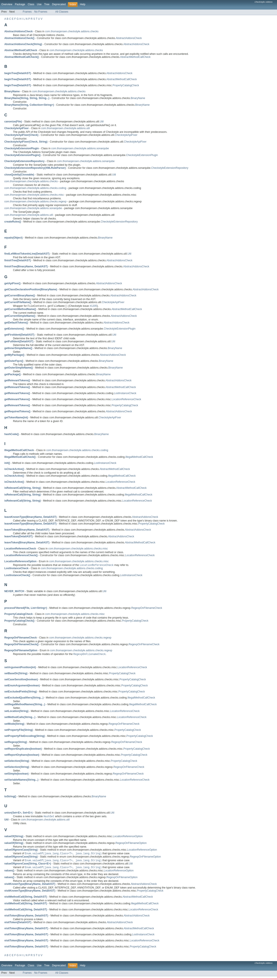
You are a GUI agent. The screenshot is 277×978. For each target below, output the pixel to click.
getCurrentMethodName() (20, 309)
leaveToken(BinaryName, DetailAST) (27, 529)
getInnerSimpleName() (18, 348)
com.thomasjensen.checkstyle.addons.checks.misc (34, 194)
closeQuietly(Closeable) (19, 174)
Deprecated (59, 4)
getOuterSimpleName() (18, 367)
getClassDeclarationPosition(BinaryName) (30, 289)
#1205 (93, 306)
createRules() (12, 221)
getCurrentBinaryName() (19, 295)
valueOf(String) (13, 837)
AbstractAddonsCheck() (19, 38)
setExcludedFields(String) (20, 692)
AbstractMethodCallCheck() (21, 56)
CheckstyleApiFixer (126, 134)
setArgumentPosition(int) (20, 668)
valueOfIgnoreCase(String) (21, 850)
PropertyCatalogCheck (126, 85)
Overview (6, 4)
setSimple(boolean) (16, 774)
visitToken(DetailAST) (17, 924)
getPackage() (12, 374)
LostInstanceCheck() (17, 575)
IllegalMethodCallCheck (139, 457)
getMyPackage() (14, 355)
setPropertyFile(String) (18, 730)
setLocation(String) (16, 711)
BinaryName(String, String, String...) (26, 98)
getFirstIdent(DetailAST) (19, 334)
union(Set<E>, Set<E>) (18, 813)
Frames (27, 11)
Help (82, 4)
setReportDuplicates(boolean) (23, 749)
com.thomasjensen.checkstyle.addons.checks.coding (35, 188)
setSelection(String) (16, 761)
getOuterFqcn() (13, 361)
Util (102, 121)
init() (7, 463)
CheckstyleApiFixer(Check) (21, 134)
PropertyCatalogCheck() (19, 621)
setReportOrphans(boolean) (21, 755)
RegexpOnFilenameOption (131, 844)
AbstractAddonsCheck (129, 38)
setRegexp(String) (15, 742)
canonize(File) (13, 121)
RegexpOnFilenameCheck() (21, 645)
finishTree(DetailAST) (17, 260)
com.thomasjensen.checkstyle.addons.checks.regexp (35, 201)
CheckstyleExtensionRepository (169, 167)
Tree (47, 4)
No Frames (40, 11)
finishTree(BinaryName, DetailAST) (26, 266)
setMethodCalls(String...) (19, 718)
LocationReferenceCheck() (21, 555)
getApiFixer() (12, 283)
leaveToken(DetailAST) (18, 536)
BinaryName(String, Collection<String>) (29, 104)
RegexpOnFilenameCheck (146, 608)
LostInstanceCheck (125, 393)
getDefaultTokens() (16, 322)
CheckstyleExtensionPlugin (142, 155)
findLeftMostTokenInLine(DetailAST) (27, 253)
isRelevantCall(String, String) (22, 488)
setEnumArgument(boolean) (22, 686)
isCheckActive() (14, 469)
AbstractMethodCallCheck (135, 56)
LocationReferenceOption (128, 837)
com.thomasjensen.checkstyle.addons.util (65, 128)
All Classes (61, 11)
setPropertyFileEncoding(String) (24, 736)
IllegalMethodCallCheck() (20, 457)
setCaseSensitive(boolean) (21, 680)
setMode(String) (14, 724)
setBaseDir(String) (15, 674)
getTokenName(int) (16, 417)
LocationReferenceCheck (126, 399)
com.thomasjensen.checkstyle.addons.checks (71, 31)
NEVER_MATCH (14, 591)
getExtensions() (14, 328)
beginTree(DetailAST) (17, 73)
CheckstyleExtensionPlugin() (22, 155)
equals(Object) (13, 237)
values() (9, 872)
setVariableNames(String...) (21, 780)
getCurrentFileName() (17, 302)
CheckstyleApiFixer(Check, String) (25, 141)
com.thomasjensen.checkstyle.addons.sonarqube (80, 148)
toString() (10, 797)
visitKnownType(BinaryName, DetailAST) (29, 885)
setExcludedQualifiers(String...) (23, 698)
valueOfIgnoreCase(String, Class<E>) (27, 865)
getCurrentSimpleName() (19, 316)
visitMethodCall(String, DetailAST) (25, 898)
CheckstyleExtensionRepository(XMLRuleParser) (35, 167)
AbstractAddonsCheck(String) (23, 44)
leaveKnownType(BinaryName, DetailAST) (30, 517)
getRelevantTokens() (17, 380)
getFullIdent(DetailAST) (18, 341)
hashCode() (11, 434)
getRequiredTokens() (17, 411)
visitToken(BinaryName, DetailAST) (26, 917)
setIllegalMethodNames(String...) (24, 705)
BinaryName (138, 98)
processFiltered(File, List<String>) (25, 608)
